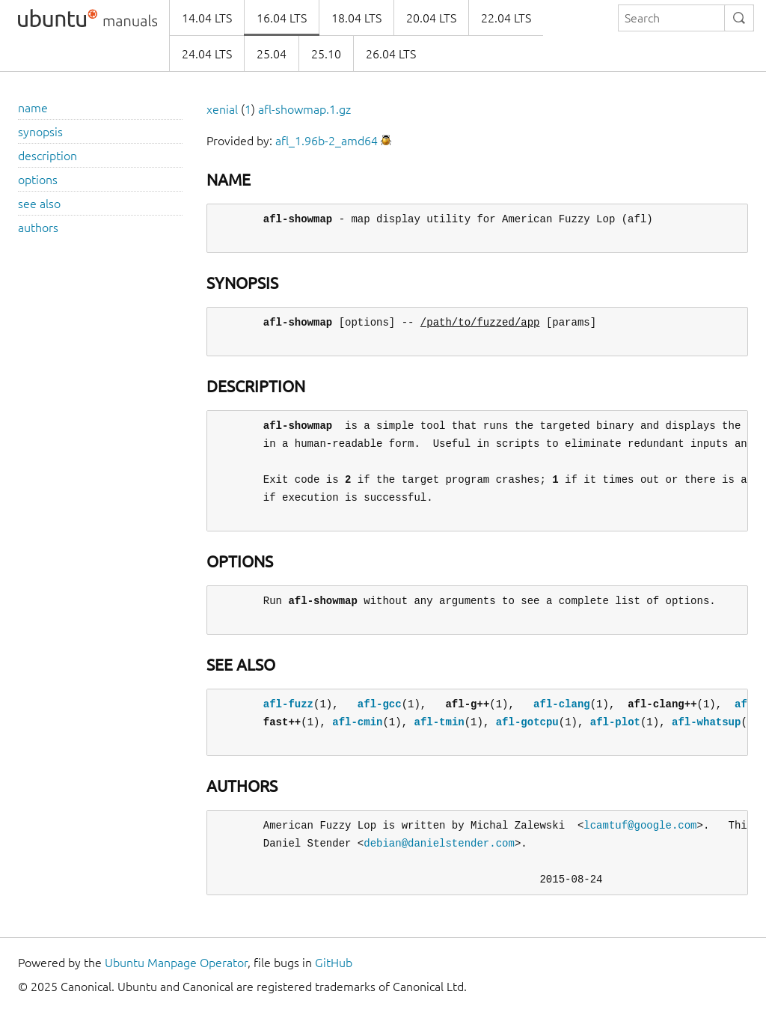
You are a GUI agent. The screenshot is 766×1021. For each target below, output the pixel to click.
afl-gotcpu (527, 722)
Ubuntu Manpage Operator (176, 962)
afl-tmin (439, 722)
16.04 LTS (282, 18)
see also (39, 203)
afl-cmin (357, 722)
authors (38, 227)
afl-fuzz (288, 704)
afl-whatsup (706, 722)
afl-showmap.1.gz (304, 109)
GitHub (333, 962)
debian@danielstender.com (439, 843)
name (33, 108)
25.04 (272, 54)
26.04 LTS (391, 54)
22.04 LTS (506, 18)
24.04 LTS (207, 54)
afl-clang (561, 704)
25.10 (326, 54)
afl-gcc (380, 704)
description (47, 155)
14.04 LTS (207, 18)
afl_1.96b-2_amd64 (326, 140)
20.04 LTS (431, 18)
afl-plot (615, 722)
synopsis (40, 131)
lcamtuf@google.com (639, 825)
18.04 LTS (356, 18)
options (38, 179)
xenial (222, 109)
